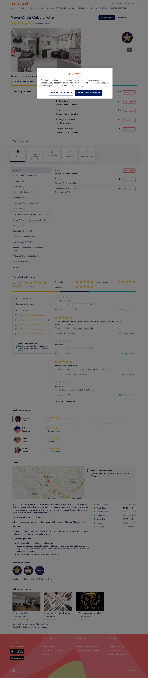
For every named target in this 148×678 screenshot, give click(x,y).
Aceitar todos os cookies (88, 93)
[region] (75, 83)
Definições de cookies (61, 93)
